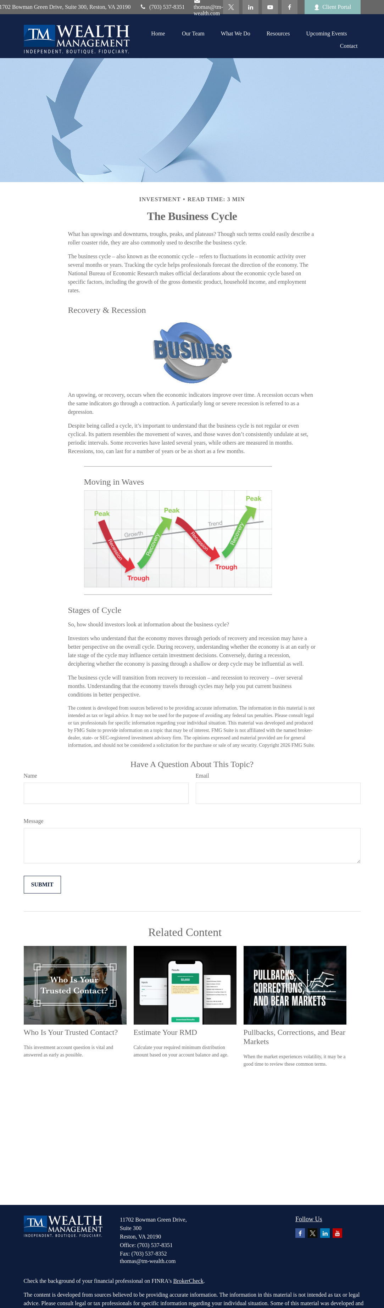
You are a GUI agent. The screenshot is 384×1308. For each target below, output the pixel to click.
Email (202, 776)
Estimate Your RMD (165, 1032)
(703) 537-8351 (162, 7)
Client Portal (332, 7)
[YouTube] (270, 7)
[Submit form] (42, 884)
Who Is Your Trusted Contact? (71, 1032)
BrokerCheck (188, 1281)
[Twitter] (231, 7)
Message (34, 821)
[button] (158, 33)
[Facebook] (289, 7)
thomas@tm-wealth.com (148, 1261)
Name (30, 776)
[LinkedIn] (250, 7)
